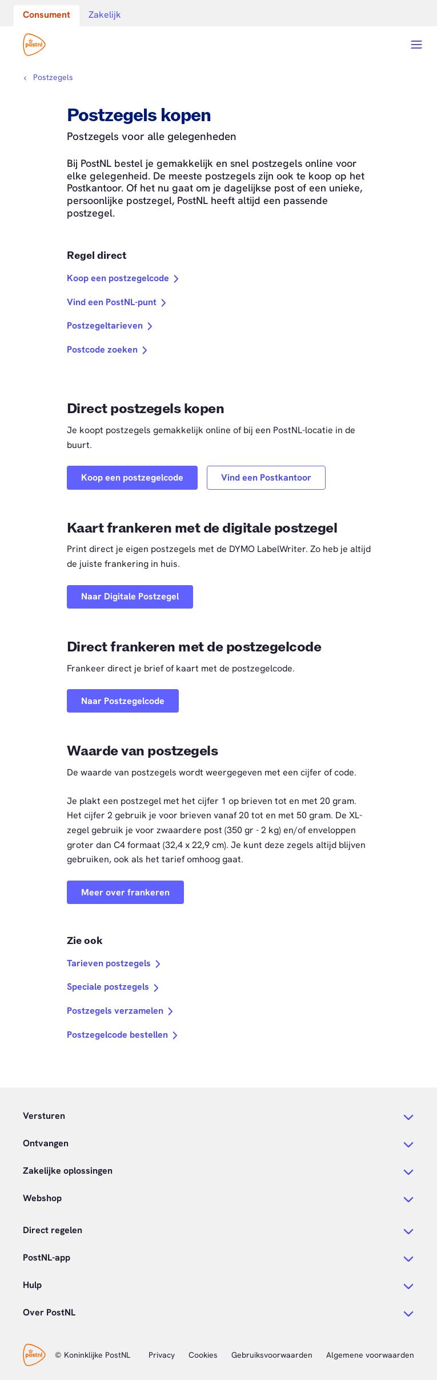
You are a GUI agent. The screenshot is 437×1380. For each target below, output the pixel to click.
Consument (46, 15)
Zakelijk (105, 15)
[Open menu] (416, 44)
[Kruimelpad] (48, 77)
